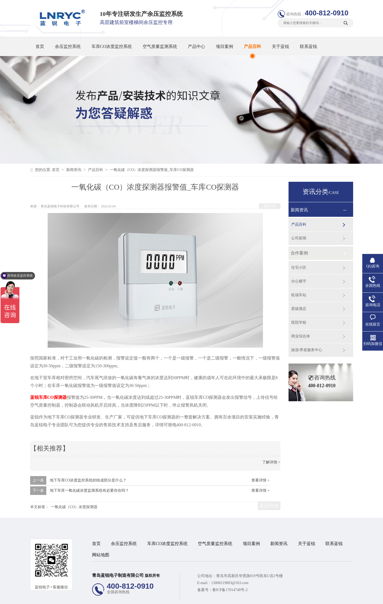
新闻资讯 (74, 170)
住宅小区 (298, 268)
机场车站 (298, 295)
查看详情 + (260, 480)
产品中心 (196, 46)
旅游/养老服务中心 (306, 350)
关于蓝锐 (280, 46)
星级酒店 (298, 309)
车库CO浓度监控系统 (112, 46)
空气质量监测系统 (160, 46)
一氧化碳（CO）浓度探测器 (74, 507)
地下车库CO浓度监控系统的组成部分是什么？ (88, 480)
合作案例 (299, 253)
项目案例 (224, 46)
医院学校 (298, 322)
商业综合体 (300, 336)
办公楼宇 (298, 281)
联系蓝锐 (308, 46)
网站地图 (100, 555)
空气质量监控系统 (215, 543)
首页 (40, 46)
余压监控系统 (68, 46)
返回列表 (269, 206)
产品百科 (252, 46)
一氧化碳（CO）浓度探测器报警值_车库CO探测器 (152, 170)
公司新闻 (298, 238)
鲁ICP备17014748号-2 (230, 590)
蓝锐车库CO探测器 (48, 397)
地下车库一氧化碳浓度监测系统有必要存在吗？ (89, 490)
